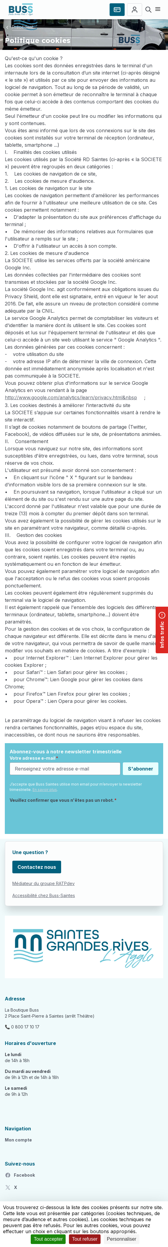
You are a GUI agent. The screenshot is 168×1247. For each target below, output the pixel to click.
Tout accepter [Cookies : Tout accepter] (48, 1239)
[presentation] (55, 817)
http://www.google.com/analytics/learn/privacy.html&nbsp (71, 397)
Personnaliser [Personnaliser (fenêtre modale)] (121, 1239)
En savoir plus (45, 789)
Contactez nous (36, 867)
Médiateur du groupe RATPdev (43, 883)
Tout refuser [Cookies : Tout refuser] (84, 1239)
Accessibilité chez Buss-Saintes (43, 895)
